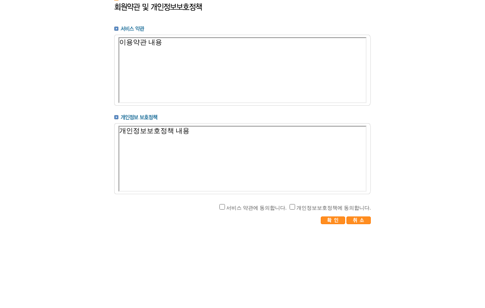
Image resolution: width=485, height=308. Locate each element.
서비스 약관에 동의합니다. (256, 208)
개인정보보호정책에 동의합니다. (333, 208)
